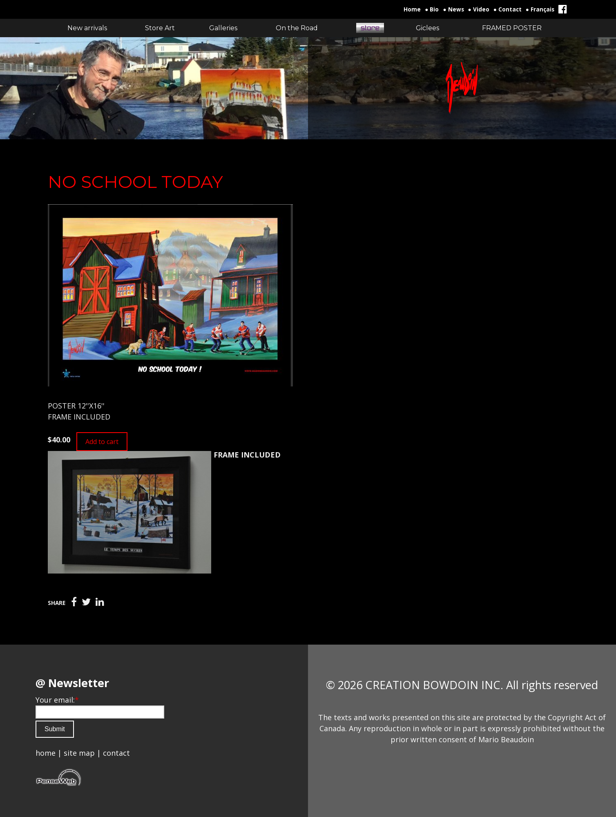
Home (412, 9)
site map (79, 753)
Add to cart (101, 441)
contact (116, 753)
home (46, 753)
